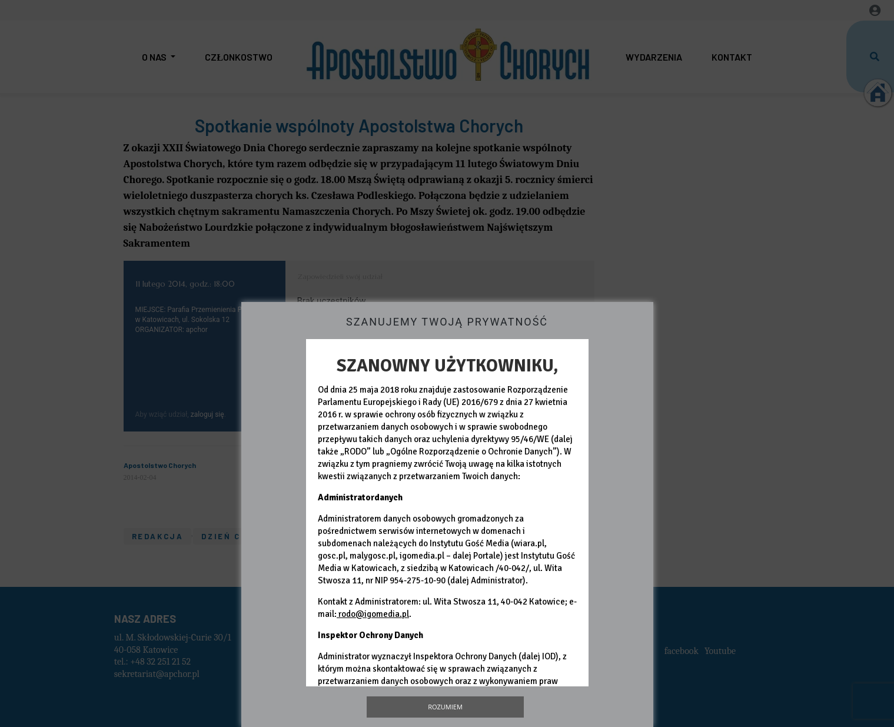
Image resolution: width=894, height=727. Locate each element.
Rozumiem (445, 706)
